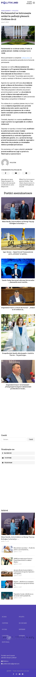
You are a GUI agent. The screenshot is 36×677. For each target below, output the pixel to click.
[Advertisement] (18, 412)
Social (4, 629)
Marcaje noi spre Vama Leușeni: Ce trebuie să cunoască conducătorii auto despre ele (8, 182)
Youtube (6, 458)
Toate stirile (29, 2)
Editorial (5, 642)
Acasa (4, 617)
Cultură (5, 636)
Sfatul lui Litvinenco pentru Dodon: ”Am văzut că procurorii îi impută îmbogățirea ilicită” (26, 182)
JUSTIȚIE (5, 623)
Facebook (7, 453)
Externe (22, 629)
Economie (23, 623)
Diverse (22, 636)
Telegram (7, 462)
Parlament (6, 11)
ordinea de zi (25, 58)
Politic (15, 11)
